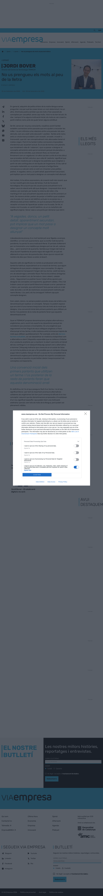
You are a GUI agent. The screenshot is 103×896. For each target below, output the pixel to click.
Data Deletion (40, 482)
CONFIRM (37, 474)
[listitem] (51, 441)
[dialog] (51, 448)
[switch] (76, 445)
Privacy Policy (62, 482)
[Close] (86, 414)
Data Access (51, 482)
